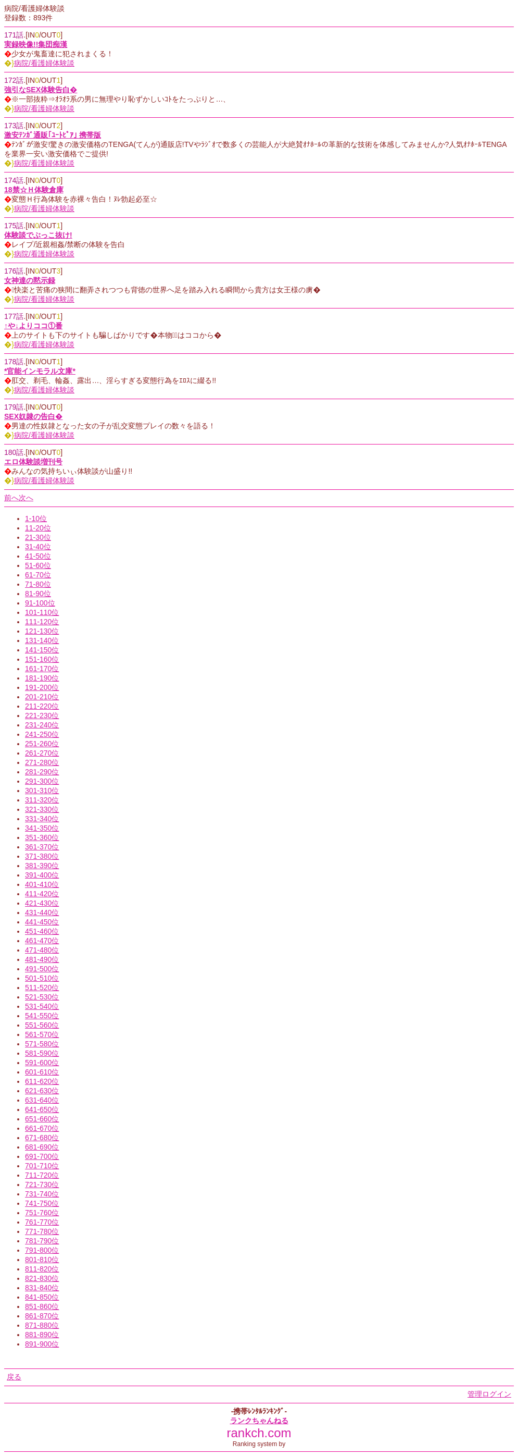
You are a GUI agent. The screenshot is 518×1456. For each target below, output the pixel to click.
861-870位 (42, 1316)
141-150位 (42, 650)
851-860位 (42, 1306)
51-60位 (38, 565)
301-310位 (42, 790)
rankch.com (258, 1433)
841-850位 (42, 1297)
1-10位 (36, 518)
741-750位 (42, 1203)
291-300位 (42, 781)
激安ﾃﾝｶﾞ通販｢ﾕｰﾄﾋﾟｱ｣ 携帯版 (52, 135)
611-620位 (42, 1081)
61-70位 (38, 575)
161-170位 (42, 668)
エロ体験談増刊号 (33, 462)
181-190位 (42, 678)
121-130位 (42, 631)
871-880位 (42, 1325)
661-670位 (42, 1128)
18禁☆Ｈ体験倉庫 (34, 190)
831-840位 (42, 1288)
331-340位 (42, 819)
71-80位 (38, 584)
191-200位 (42, 687)
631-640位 (42, 1100)
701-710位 (42, 1166)
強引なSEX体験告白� (40, 89)
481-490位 (42, 959)
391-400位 (42, 875)
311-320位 (42, 800)
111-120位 (42, 622)
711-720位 (42, 1175)
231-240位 (42, 725)
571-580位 (42, 1044)
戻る (14, 1377)
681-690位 (42, 1147)
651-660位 (42, 1119)
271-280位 (42, 762)
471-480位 (42, 950)
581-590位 (42, 1053)
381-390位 (42, 865)
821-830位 (42, 1278)
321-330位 (42, 809)
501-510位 (42, 978)
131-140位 (42, 640)
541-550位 (42, 1015)
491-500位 (42, 969)
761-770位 (42, 1222)
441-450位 (42, 922)
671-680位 (42, 1137)
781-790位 (42, 1241)
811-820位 (42, 1269)
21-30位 (38, 537)
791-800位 (42, 1250)
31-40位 (38, 546)
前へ (11, 497)
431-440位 (42, 912)
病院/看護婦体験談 (44, 63)
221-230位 (42, 715)
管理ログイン (489, 1394)
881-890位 (42, 1334)
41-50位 (38, 556)
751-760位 (42, 1212)
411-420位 (42, 894)
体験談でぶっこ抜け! (38, 235)
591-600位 (42, 1062)
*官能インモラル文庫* (39, 371)
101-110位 (42, 612)
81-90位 (38, 593)
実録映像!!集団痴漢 (35, 44)
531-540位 (42, 1006)
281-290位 (42, 772)
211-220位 (42, 706)
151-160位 (42, 659)
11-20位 (38, 528)
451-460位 (42, 931)
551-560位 (42, 1025)
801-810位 (42, 1259)
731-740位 (42, 1194)
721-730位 (42, 1184)
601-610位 (42, 1072)
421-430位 (42, 903)
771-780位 (42, 1231)
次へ (26, 497)
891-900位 (42, 1344)
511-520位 (42, 987)
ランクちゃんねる (259, 1420)
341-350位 (42, 828)
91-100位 (40, 603)
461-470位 (42, 940)
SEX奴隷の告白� (33, 416)
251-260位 (42, 743)
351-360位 (42, 837)
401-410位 (42, 884)
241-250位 (42, 734)
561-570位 (42, 1034)
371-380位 (42, 856)
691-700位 (42, 1156)
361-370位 (42, 847)
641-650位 (42, 1109)
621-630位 (42, 1091)
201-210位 (42, 697)
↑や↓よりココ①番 (33, 326)
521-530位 (42, 997)
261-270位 (42, 753)
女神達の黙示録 (29, 280)
